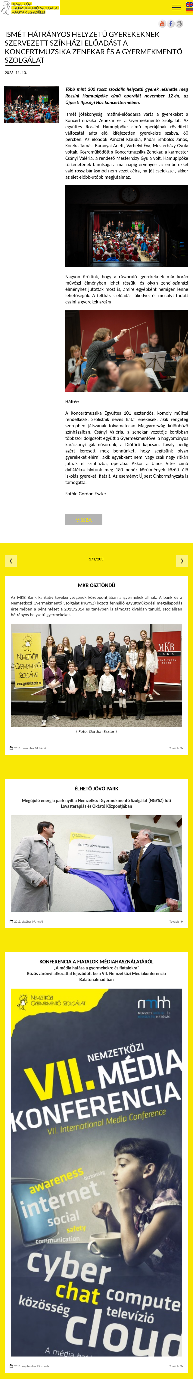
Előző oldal (11, 561)
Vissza (84, 520)
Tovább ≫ (176, 748)
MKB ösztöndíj (96, 585)
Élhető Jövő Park (96, 788)
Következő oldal (182, 561)
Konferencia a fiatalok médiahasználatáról (96, 961)
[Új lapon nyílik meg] (171, 26)
